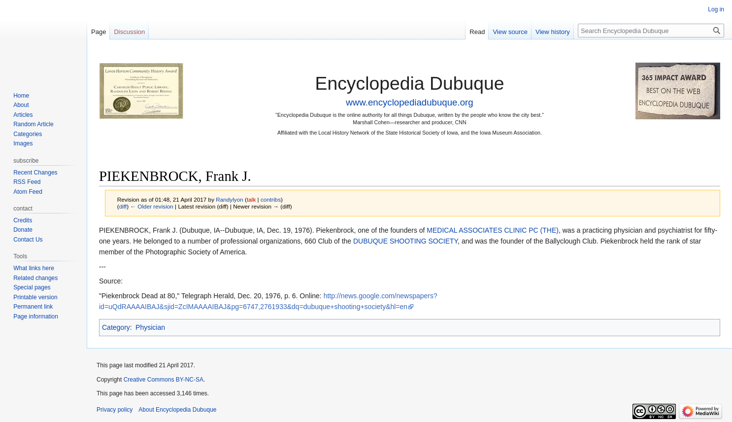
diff (123, 206)
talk (251, 199)
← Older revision (151, 206)
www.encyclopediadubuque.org (409, 102)
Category (116, 327)
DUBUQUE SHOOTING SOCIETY (405, 241)
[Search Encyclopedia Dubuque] (651, 30)
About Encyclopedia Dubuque (177, 409)
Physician (150, 327)
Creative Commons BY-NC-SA (163, 379)
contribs (271, 199)
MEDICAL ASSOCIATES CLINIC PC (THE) (493, 230)
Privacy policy (115, 409)
